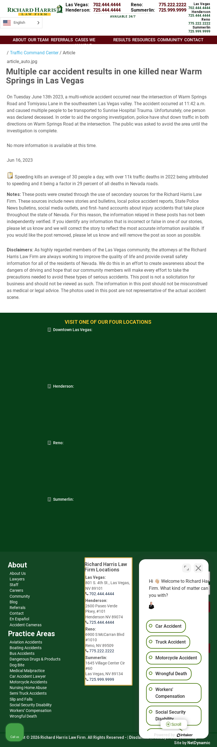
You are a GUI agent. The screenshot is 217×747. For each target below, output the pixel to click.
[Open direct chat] (186, 566)
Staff (14, 584)
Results (122, 39)
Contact (17, 613)
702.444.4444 (107, 4)
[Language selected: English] (21, 22)
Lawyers (17, 579)
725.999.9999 (172, 10)
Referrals (17, 607)
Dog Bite (17, 665)
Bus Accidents (22, 653)
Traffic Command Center (33, 52)
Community (20, 596)
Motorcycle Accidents (28, 682)
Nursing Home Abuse (28, 687)
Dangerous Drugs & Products (35, 659)
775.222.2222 (172, 4)
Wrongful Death (23, 716)
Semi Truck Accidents (28, 693)
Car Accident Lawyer (28, 676)
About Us (18, 573)
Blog (14, 602)
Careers (16, 590)
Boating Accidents (26, 647)
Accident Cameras (26, 625)
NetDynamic (198, 742)
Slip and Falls (21, 699)
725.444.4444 (107, 10)
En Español (19, 619)
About (19, 39)
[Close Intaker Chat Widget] (198, 566)
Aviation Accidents (26, 642)
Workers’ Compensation (30, 710)
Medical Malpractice (27, 670)
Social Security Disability (31, 705)
